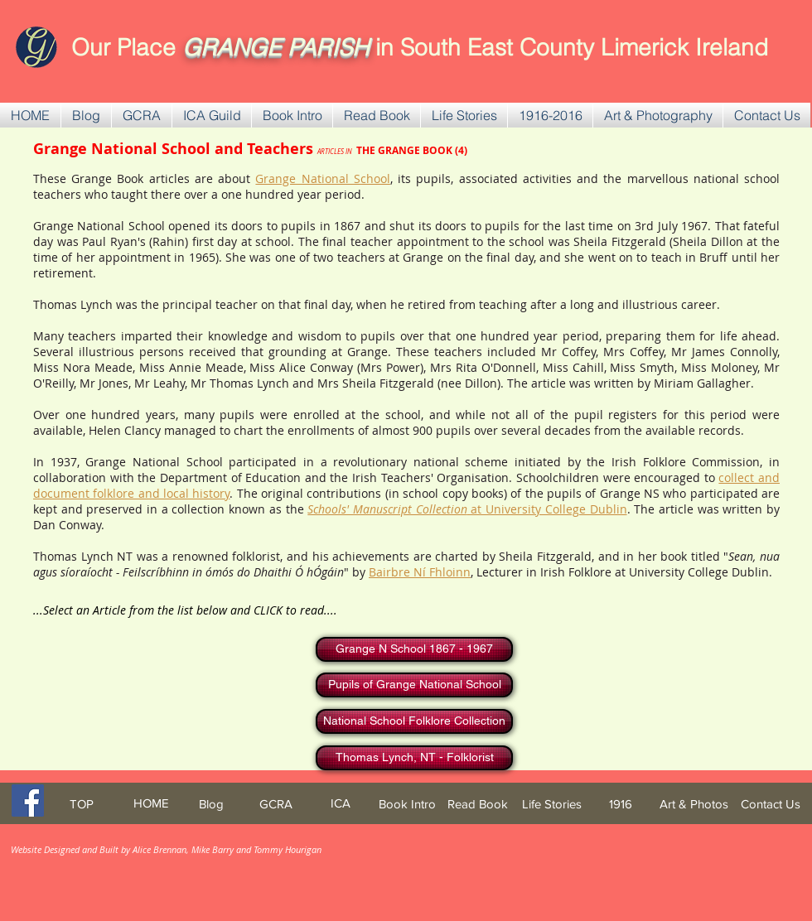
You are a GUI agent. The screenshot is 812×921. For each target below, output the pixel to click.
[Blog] (211, 804)
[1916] (620, 804)
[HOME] (150, 803)
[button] (142, 115)
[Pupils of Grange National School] (414, 685)
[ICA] (340, 803)
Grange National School (322, 178)
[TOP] (81, 804)
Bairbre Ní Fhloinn (420, 572)
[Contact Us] (770, 804)
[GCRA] (275, 804)
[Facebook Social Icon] (28, 800)
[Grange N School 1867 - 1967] (414, 649)
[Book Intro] (407, 804)
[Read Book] (478, 804)
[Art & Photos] (694, 804)
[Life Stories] (551, 804)
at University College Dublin (466, 509)
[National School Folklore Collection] (414, 721)
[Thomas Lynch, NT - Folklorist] (414, 757)
